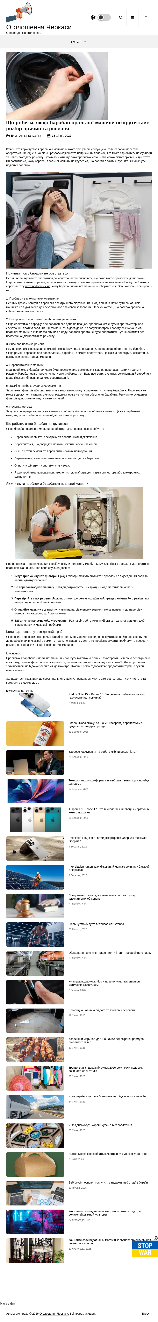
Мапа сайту (7, 1303)
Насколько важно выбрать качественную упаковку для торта (109, 1153)
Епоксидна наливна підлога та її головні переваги (102, 1010)
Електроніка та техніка (26, 135)
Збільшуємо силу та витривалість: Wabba (96, 924)
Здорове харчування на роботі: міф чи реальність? (102, 751)
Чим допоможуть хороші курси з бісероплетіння (100, 1125)
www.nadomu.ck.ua (37, 286)
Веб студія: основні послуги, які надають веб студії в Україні (108, 1182)
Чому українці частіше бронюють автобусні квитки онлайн (107, 1096)
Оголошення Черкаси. (54, 1313)
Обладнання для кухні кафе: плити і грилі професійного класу (110, 952)
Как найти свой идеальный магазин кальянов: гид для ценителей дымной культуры (105, 1213)
